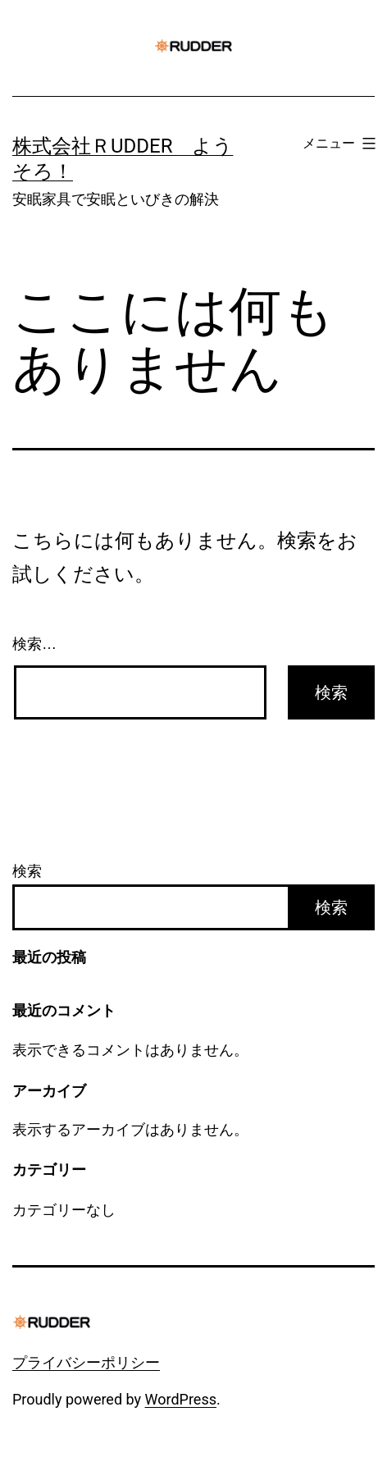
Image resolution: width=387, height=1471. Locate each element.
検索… (34, 644)
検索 (27, 870)
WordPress (180, 1399)
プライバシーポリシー (86, 1362)
